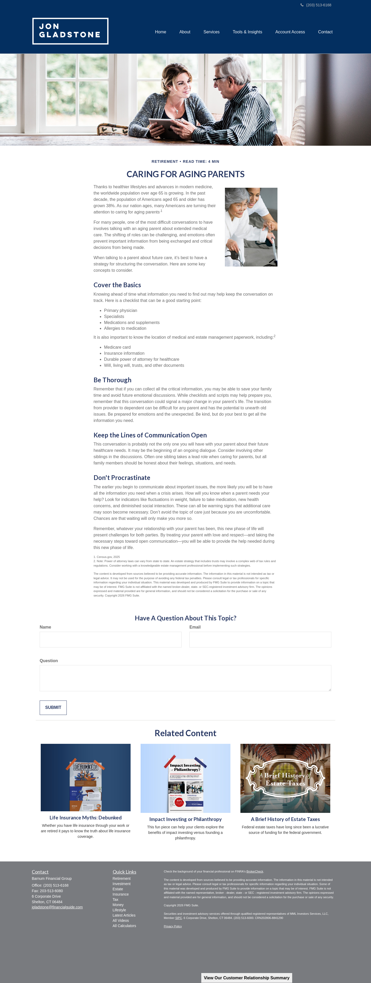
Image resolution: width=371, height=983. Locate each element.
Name (45, 627)
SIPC (178, 917)
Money (118, 905)
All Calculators (124, 926)
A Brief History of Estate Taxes (285, 819)
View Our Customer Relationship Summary (247, 978)
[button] (185, 32)
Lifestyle (119, 910)
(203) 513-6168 (316, 5)
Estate (118, 889)
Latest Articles (124, 915)
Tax (115, 899)
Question (49, 660)
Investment (122, 884)
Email (195, 627)
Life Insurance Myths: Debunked (86, 817)
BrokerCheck (254, 871)
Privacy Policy (173, 926)
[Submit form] (53, 707)
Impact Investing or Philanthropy (185, 819)
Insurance (121, 894)
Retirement (122, 878)
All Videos (121, 920)
